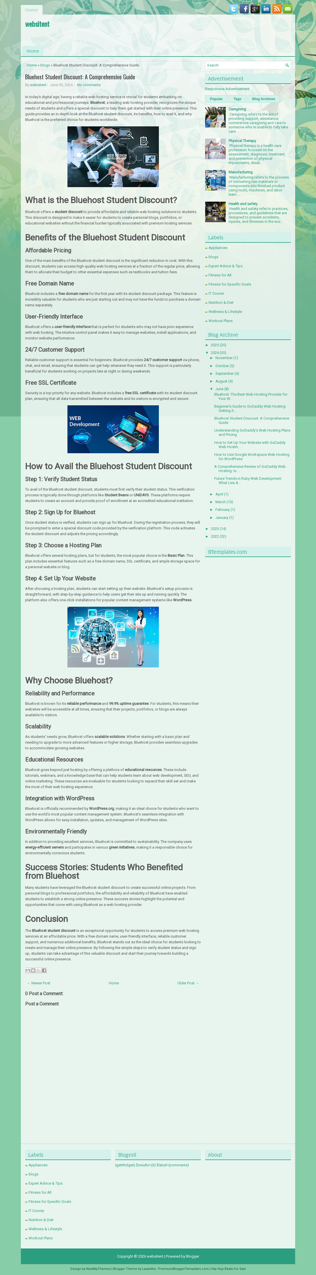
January (221, 517)
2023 (215, 529)
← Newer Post (38, 983)
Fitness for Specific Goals (230, 284)
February (222, 509)
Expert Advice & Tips (226, 266)
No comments (89, 85)
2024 (215, 353)
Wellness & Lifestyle (225, 311)
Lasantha (149, 1269)
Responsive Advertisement (227, 89)
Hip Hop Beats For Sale (228, 1269)
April (219, 494)
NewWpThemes (98, 1269)
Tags (237, 99)
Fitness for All (220, 275)
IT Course (216, 293)
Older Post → (188, 983)
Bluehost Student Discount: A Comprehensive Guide (80, 77)
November (224, 358)
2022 (215, 536)
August (221, 381)
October (222, 366)
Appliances (218, 248)
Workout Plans (221, 321)
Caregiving (237, 109)
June (219, 389)
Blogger (192, 1256)
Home (31, 9)
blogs (45, 65)
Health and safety (243, 204)
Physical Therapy (242, 141)
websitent (37, 24)
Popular (216, 99)
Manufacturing (241, 172)
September (224, 373)
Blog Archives (263, 99)
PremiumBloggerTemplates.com (183, 1269)
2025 (215, 345)
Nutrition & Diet (221, 302)
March (220, 502)
